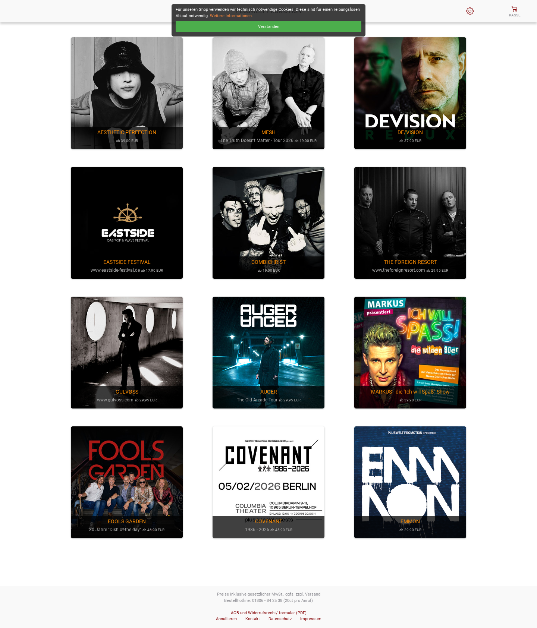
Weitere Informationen (231, 15)
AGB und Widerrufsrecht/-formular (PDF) (269, 612)
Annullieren (226, 618)
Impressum (310, 618)
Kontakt (252, 618)
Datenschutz (280, 618)
